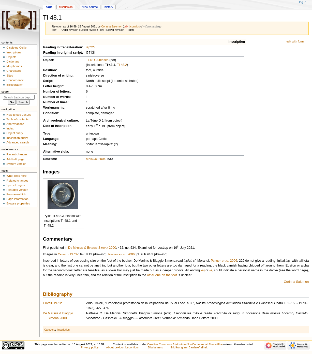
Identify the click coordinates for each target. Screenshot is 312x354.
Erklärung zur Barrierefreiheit (188, 347)
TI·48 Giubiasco (97, 60)
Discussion (65, 6)
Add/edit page (15, 159)
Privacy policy (90, 347)
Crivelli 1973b (68, 254)
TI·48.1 (110, 65)
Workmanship (54, 107)
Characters (13, 70)
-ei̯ (211, 270)
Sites (9, 75)
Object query (14, 133)
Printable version (17, 189)
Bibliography (57, 294)
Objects (11, 56)
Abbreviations (15, 123)
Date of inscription (57, 126)
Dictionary (12, 61)
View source (90, 6)
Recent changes (16, 154)
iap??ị (90, 47)
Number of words (56, 97)
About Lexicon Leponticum (123, 347)
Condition (50, 113)
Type (47, 133)
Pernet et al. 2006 (121, 254)
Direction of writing (58, 75)
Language (50, 139)
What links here (16, 175)
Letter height (53, 86)
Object (48, 60)
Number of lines (55, 102)
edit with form (295, 41)
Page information (17, 198)
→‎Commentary (151, 26)
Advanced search (17, 142)
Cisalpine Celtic (16, 47)
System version (16, 163)
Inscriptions (13, 52)
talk (126, 26)
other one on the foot (162, 275)
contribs (135, 26)
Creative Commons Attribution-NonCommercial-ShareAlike (184, 344)
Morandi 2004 (96, 159)
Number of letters (56, 91)
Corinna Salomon (296, 282)
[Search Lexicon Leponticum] (19, 97)
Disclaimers (155, 347)
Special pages (15, 185)
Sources (49, 159)
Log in (302, 2)
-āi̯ (202, 270)
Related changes (17, 180)
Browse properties (18, 203)
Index (9, 128)
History (109, 6)
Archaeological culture (60, 120)
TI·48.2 (122, 65)
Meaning (49, 144)
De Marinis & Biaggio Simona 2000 (92, 248)
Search (6, 91)
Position (49, 70)
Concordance (15, 80)
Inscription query (17, 137)
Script (47, 81)
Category (49, 329)
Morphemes (14, 66)
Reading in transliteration (62, 47)
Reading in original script (62, 52)
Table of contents (17, 119)
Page (49, 6)
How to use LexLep (18, 114)
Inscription (237, 41)
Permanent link (16, 194)
